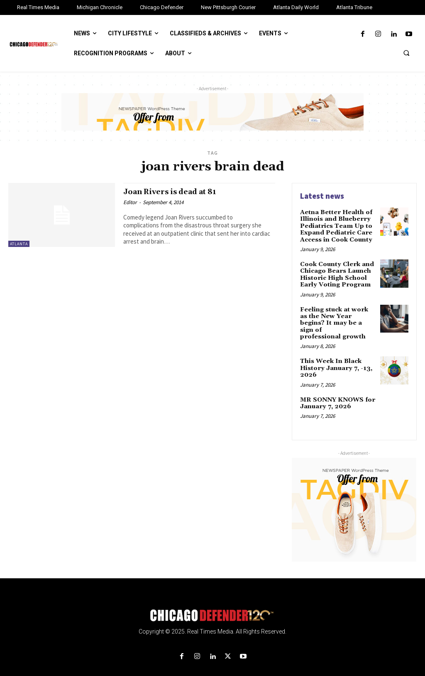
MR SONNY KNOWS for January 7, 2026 (337, 389)
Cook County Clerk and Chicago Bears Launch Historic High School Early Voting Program (335, 271)
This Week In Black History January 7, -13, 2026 (335, 355)
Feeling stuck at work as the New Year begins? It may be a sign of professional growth (338, 315)
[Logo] (212, 602)
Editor (130, 202)
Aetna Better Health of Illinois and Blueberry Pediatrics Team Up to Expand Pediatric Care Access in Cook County (335, 225)
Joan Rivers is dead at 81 (175, 192)
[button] (406, 52)
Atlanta (19, 244)
